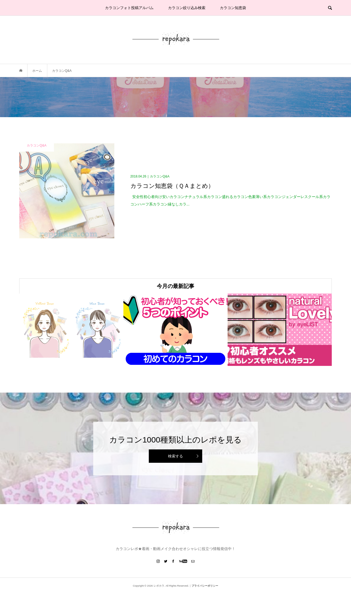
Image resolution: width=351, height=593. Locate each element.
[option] (71, 330)
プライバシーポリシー (205, 585)
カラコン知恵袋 (233, 8)
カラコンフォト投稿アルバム (129, 8)
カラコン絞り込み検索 (186, 8)
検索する (175, 456)
